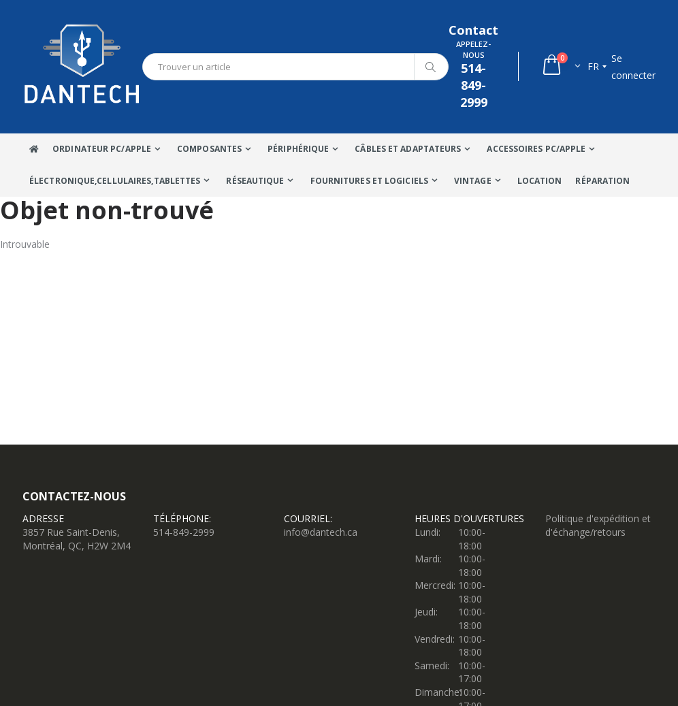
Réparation (602, 181)
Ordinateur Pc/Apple (101, 149)
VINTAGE (472, 181)
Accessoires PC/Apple (536, 149)
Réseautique (255, 181)
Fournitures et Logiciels (369, 181)
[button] (560, 66)
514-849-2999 (183, 532)
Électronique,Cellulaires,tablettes (114, 181)
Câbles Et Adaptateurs (408, 149)
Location (539, 181)
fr (593, 66)
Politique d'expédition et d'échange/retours (598, 525)
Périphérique (298, 149)
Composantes (209, 149)
